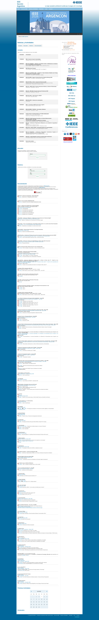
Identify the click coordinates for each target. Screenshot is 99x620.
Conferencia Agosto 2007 (22, 401)
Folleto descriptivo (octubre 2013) (23, 230)
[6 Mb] (19, 220)
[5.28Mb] (20, 464)
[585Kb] (19, 428)
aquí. (28, 555)
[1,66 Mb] (20, 208)
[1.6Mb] (19, 475)
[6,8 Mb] (20, 270)
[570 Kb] (20, 363)
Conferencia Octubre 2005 (22, 523)
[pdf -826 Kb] (20, 530)
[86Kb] (19, 452)
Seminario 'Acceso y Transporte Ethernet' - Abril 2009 (26, 317)
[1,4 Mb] (20, 320)
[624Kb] (19, 427)
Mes (30, 169)
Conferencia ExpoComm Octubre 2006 (24, 438)
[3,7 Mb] (20, 294)
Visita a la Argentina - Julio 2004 (23, 575)
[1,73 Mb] (20, 287)
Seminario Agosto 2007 (21, 407)
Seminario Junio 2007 (21, 413)
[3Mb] (19, 481)
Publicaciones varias (21, 570)
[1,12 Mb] (20, 365)
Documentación (38, 45)
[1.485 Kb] (20, 524)
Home (18, 9)
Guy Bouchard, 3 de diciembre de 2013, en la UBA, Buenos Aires (28, 218)
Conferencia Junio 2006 (22, 480)
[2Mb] (19, 434)
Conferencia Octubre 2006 (22, 426)
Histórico (31, 45)
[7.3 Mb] (20, 350)
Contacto (51, 9)
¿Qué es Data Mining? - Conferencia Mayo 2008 (26, 373)
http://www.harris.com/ (21, 409)
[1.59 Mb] (20, 576)
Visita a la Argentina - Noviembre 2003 (24, 582)
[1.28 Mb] (20, 583)
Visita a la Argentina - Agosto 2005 (23, 538)
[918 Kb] (20, 303)
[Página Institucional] (21, 560)
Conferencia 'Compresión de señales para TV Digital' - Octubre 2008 (29, 348)
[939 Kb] (20, 541)
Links (46, 9)
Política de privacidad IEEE (67, 141)
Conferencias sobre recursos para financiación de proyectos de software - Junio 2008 (32, 361)
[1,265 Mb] (20, 276)
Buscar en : (23, 36)
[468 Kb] (20, 389)
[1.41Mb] (20, 513)
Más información (20, 563)
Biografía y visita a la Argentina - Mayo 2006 (25, 498)
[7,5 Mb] (20, 312)
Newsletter (41, 9)
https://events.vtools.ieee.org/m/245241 (24, 207)
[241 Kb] (20, 212)
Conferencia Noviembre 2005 (22, 512)
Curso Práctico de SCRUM (22, 379)
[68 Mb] (19, 225)
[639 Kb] (20, 211)
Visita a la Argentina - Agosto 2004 (23, 561)
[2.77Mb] (20, 459)
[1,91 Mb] (20, 304)
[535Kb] (19, 402)
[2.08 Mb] (20, 562)
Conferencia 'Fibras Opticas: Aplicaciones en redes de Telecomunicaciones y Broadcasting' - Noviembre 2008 (36, 341)
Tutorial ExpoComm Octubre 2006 (23, 446)
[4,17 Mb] (20, 306)
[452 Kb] (20, 531)
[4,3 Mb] (20, 319)
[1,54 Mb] (20, 288)
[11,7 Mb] (20, 255)
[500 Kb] (20, 231)
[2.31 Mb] (20, 547)
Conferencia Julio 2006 (21, 474)
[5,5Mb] (19, 421)
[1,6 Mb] (20, 256)
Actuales (20, 45)
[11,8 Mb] (20, 247)
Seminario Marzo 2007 (21, 414)
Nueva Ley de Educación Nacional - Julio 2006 (25, 468)
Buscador (26, 45)
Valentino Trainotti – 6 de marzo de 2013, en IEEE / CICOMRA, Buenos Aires (30, 241)
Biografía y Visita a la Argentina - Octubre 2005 (25, 529)
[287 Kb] (20, 519)
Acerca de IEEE (24, 9)
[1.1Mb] (19, 447)
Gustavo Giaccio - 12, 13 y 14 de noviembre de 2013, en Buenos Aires (29, 224)
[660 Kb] (20, 380)
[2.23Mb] (20, 494)
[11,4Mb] (24, 408)
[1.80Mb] (23, 481)
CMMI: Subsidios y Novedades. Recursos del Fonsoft (26, 385)
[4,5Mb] (19, 397)
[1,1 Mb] (20, 237)
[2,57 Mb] (20, 301)
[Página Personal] (21, 545)
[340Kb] (19, 499)
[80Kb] (19, 492)
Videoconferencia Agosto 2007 (23, 395)
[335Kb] (19, 440)
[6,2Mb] (19, 408)
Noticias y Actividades (33, 9)
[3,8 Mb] (20, 264)
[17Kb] (19, 442)
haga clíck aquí (72, 49)
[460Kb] (19, 501)
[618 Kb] (20, 387)
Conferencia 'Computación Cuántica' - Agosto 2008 (26, 354)
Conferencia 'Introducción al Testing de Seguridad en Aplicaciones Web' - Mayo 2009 (32, 310)
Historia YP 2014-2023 (72, 75)
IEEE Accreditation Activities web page (24, 506)
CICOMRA (23, 555)
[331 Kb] (20, 281)
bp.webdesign (77, 616)
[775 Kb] (20, 549)
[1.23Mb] (20, 487)
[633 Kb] (20, 210)
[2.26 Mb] (20, 343)
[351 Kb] (20, 368)
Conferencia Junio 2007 (22, 420)
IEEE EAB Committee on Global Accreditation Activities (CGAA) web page (30, 507)
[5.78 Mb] (20, 336)
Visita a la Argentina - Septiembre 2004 (24, 546)
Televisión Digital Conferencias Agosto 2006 (25, 457)
